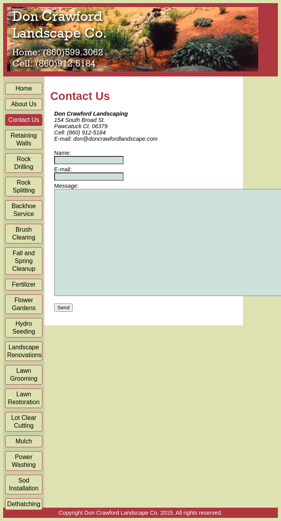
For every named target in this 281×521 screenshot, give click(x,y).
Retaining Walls (24, 139)
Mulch (23, 441)
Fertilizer (24, 284)
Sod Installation (24, 484)
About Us (23, 104)
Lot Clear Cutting (23, 421)
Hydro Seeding (23, 327)
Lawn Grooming (24, 374)
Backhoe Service (24, 210)
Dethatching (23, 504)
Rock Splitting (24, 186)
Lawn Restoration (24, 398)
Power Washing (24, 461)
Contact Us (23, 119)
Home (23, 88)
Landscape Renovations (24, 351)
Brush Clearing (23, 233)
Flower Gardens (24, 304)
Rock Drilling (23, 163)
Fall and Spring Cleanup (23, 261)
